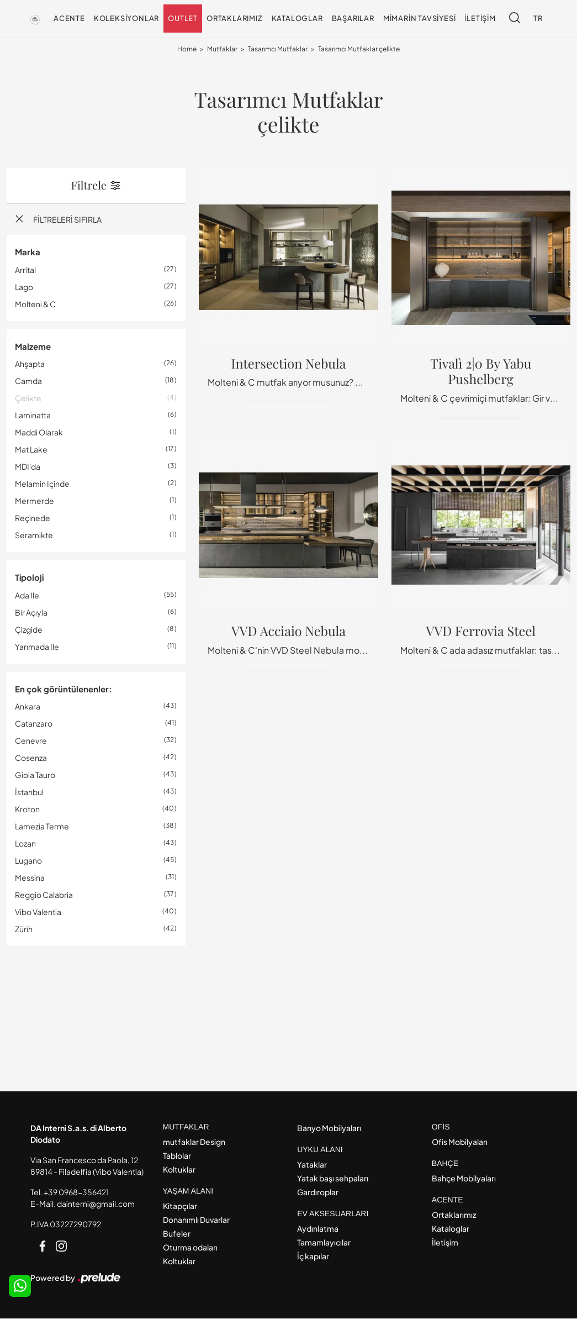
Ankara (27, 707)
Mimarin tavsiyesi (419, 18)
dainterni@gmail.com (96, 1204)
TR (538, 18)
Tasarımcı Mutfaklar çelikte (359, 49)
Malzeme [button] (33, 346)
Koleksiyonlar (126, 18)
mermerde (34, 501)
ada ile (27, 595)
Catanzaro (33, 724)
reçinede (32, 518)
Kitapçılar (180, 1206)
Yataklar (312, 1165)
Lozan (25, 844)
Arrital (25, 270)
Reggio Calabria (44, 895)
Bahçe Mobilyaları (464, 1179)
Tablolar (177, 1156)
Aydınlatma (317, 1229)
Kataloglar (297, 18)
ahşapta (30, 364)
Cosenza (31, 758)
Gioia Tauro (35, 775)
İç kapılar (313, 1257)
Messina (30, 878)
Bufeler (176, 1234)
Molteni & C (35, 304)
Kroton (27, 809)
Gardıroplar (317, 1192)
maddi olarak (39, 433)
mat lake (31, 450)
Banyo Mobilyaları (329, 1128)
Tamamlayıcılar (324, 1243)
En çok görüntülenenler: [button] (63, 689)
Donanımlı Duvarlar (196, 1220)
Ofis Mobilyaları (460, 1142)
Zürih (24, 929)
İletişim (479, 18)
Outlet (183, 18)
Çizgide (29, 629)
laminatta (33, 416)
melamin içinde (42, 484)
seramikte (34, 535)
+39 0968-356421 (76, 1192)
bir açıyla (31, 612)
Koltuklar (179, 1170)
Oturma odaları (190, 1248)
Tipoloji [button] (29, 577)
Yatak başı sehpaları (332, 1179)
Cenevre (31, 741)
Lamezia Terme (42, 827)
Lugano (28, 861)
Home (187, 49)
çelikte (28, 398)
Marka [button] (27, 252)
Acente (69, 18)
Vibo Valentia (38, 912)
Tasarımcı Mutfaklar (278, 49)
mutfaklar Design (194, 1142)
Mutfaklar (222, 49)
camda (28, 381)
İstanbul (29, 792)
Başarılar (353, 18)
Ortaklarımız (235, 18)
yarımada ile (37, 646)
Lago (24, 287)
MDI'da (27, 467)
